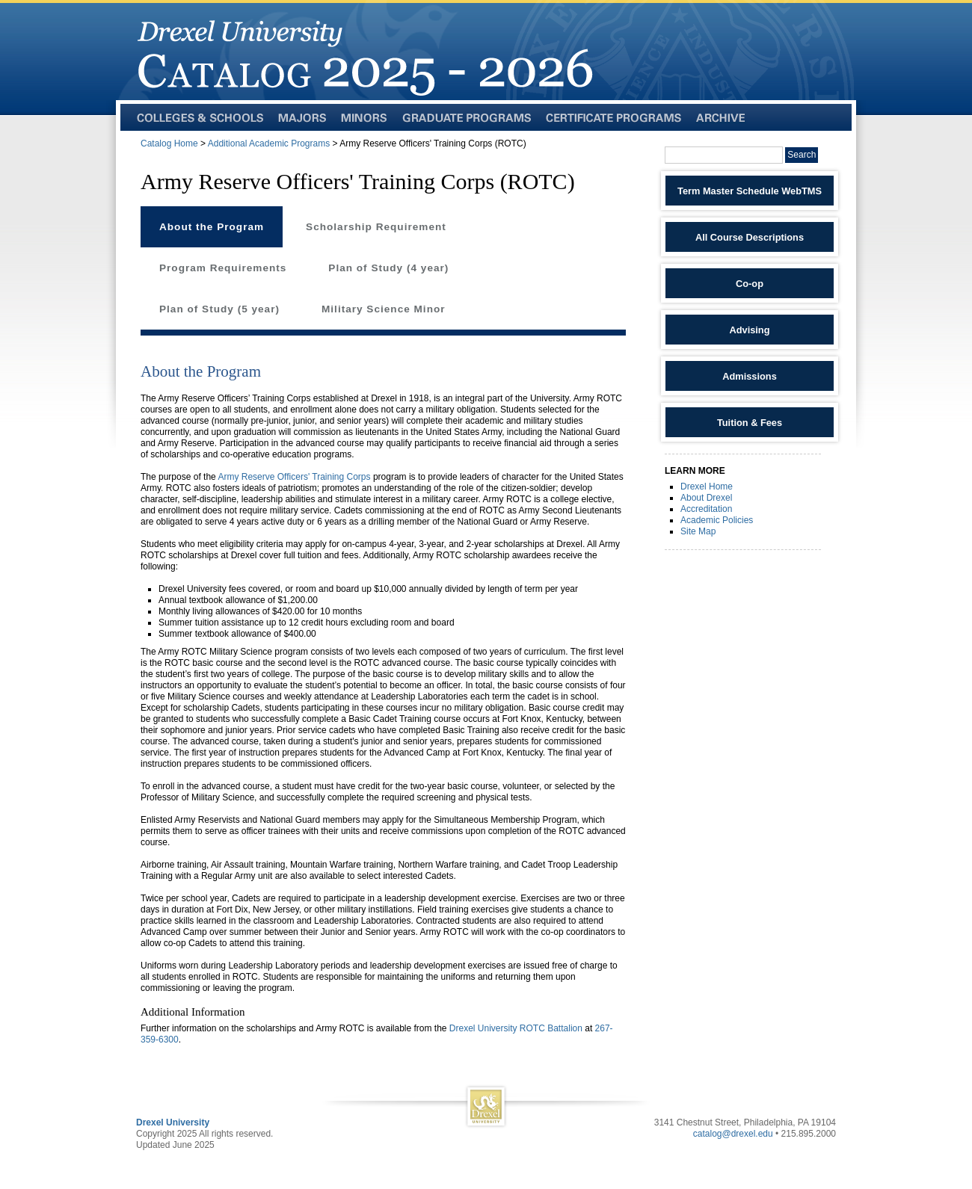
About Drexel (706, 497)
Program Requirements (222, 268)
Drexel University (172, 1122)
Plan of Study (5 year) (219, 309)
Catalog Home (169, 143)
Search (801, 154)
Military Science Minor (384, 309)
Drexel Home (706, 486)
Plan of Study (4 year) (388, 268)
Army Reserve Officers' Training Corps (294, 477)
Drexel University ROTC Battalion (515, 1028)
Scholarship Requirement (376, 226)
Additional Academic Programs (269, 143)
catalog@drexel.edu (733, 1133)
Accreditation (706, 509)
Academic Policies (716, 520)
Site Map (698, 531)
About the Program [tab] (211, 226)
